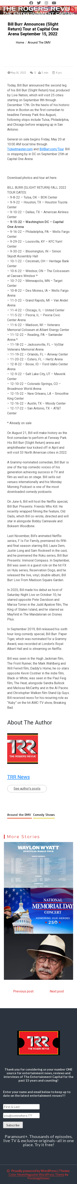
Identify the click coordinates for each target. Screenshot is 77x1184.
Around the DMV (19, 815)
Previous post (23, 991)
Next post (57, 991)
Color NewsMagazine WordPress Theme (36, 1174)
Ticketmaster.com (20, 149)
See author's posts (27, 788)
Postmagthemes (39, 1178)
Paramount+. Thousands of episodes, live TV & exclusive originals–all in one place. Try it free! (38, 1140)
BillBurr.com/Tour (51, 149)
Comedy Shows (44, 815)
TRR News (18, 777)
